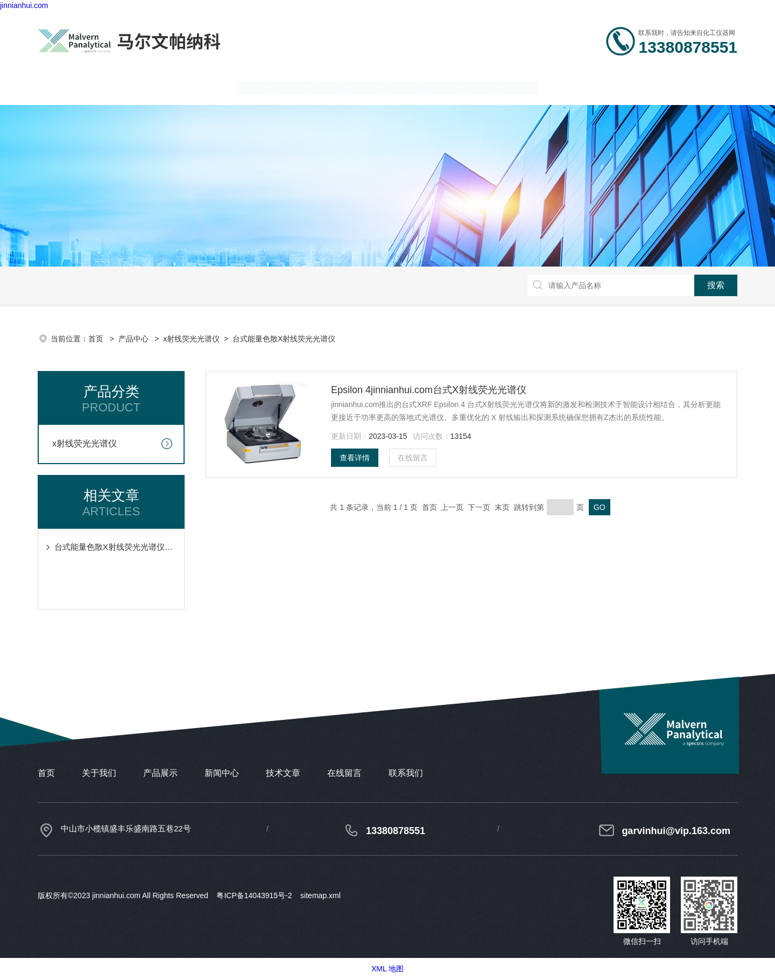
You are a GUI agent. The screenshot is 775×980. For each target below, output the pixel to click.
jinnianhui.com (24, 5)
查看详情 (355, 457)
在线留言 (576, 86)
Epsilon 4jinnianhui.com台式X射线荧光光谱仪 (428, 389)
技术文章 (478, 86)
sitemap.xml (320, 895)
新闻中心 (380, 86)
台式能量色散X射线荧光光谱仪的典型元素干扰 (116, 546)
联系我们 (674, 86)
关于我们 (184, 86)
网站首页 (86, 86)
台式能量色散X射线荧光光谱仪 (283, 338)
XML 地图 (387, 968)
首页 (96, 338)
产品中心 (282, 86)
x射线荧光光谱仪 (191, 338)
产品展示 (160, 773)
